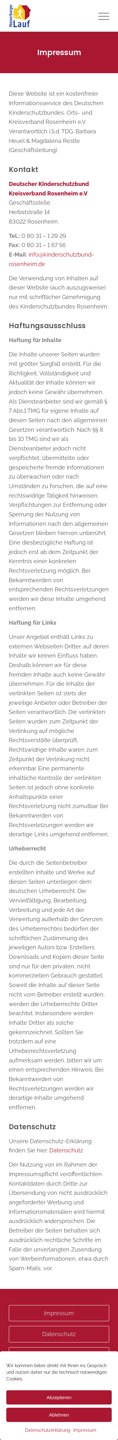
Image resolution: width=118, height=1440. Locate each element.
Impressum (84, 1430)
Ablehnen (59, 1415)
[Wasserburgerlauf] (49, 16)
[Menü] (100, 16)
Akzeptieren (59, 1397)
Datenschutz (66, 1150)
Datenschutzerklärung (47, 1430)
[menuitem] (100, 16)
